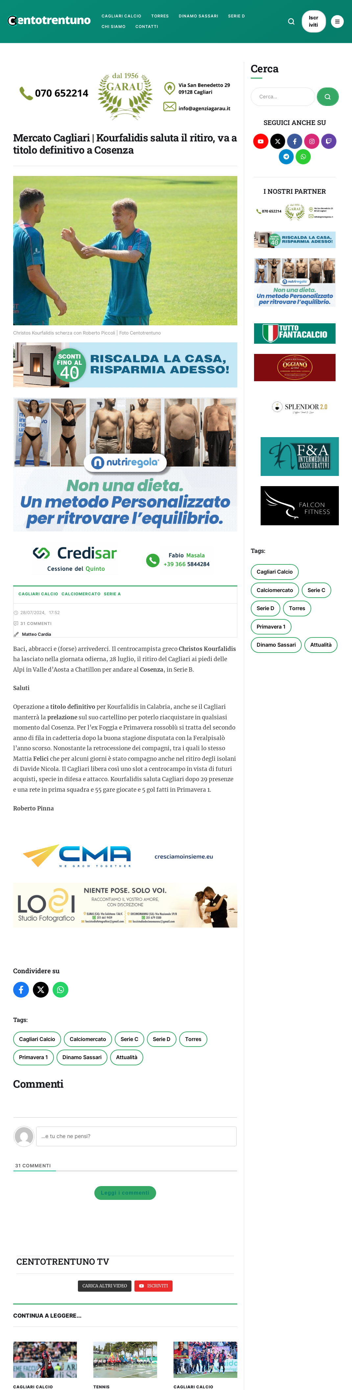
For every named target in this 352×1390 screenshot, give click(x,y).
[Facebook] (21, 1018)
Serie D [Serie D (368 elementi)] (162, 1067)
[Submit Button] (328, 96)
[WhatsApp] (60, 1018)
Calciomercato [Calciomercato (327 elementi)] (88, 1067)
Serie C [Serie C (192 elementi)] (129, 1067)
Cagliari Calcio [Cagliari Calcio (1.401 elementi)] (37, 1067)
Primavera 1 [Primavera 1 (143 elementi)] (33, 1085)
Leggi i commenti (125, 1220)
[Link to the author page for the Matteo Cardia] (36, 662)
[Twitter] (41, 1018)
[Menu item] (121, 16)
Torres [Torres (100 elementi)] (193, 1067)
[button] (291, 21)
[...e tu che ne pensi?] (136, 1164)
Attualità (126, 1085)
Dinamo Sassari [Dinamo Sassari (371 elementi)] (82, 1085)
